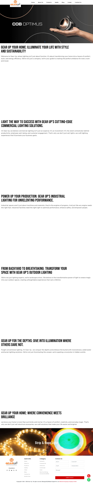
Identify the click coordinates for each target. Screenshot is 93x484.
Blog (63, 2)
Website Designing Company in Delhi (68, 481)
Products (49, 2)
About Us (40, 2)
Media (56, 2)
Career (70, 2)
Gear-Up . (30, 481)
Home (33, 2)
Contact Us (78, 2)
